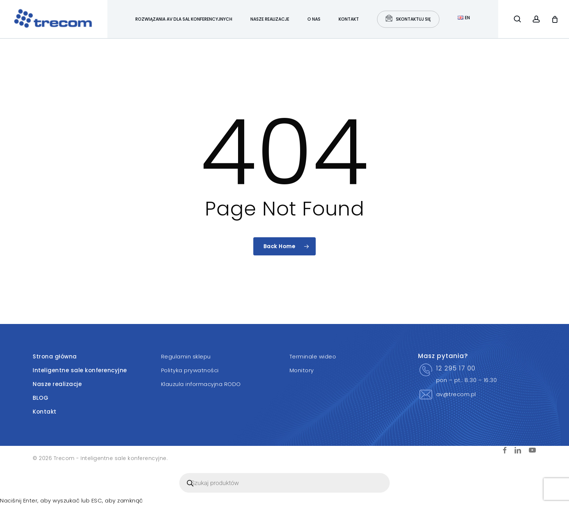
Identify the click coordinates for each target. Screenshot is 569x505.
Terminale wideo (313, 356)
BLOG (40, 398)
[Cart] (555, 19)
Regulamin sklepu (186, 356)
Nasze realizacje (57, 384)
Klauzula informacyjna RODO (201, 384)
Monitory (302, 370)
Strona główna (55, 356)
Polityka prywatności (190, 370)
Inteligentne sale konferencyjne (80, 370)
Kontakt (45, 411)
